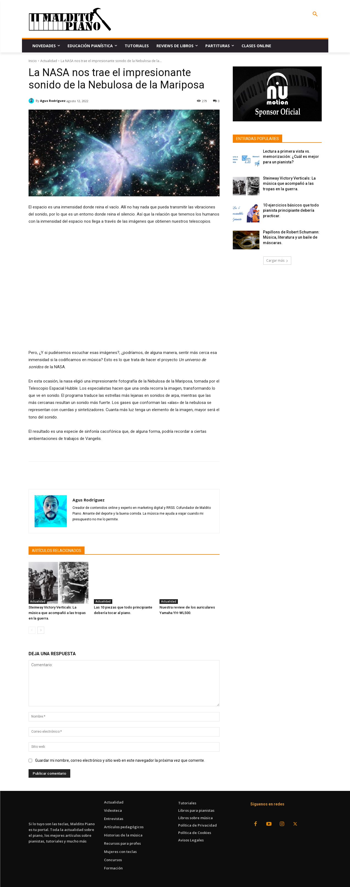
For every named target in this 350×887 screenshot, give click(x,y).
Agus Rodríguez (53, 101)
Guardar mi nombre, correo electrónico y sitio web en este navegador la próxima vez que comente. (120, 760)
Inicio (33, 60)
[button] (315, 14)
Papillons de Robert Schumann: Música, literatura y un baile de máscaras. (291, 237)
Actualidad (48, 60)
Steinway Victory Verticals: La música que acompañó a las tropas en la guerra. (57, 612)
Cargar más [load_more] (277, 260)
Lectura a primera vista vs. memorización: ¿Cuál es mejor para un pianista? (291, 156)
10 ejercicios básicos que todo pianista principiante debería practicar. (291, 210)
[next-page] (40, 630)
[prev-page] (32, 630)
